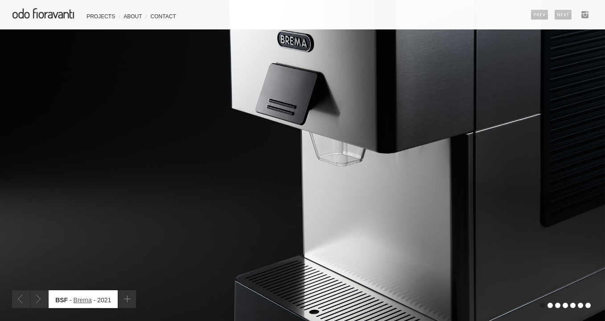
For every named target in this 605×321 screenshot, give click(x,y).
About (132, 16)
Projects (100, 16)
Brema (83, 300)
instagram (585, 14)
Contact (163, 16)
